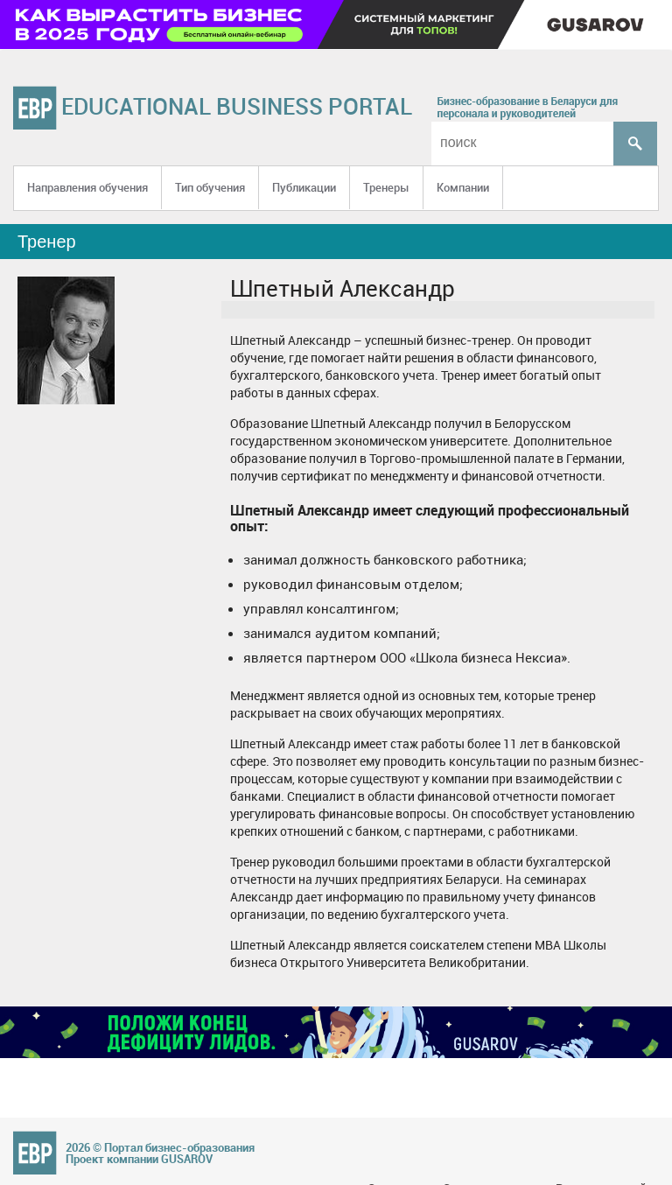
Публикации (304, 187)
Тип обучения (210, 187)
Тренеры (386, 187)
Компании (463, 187)
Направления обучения (87, 187)
